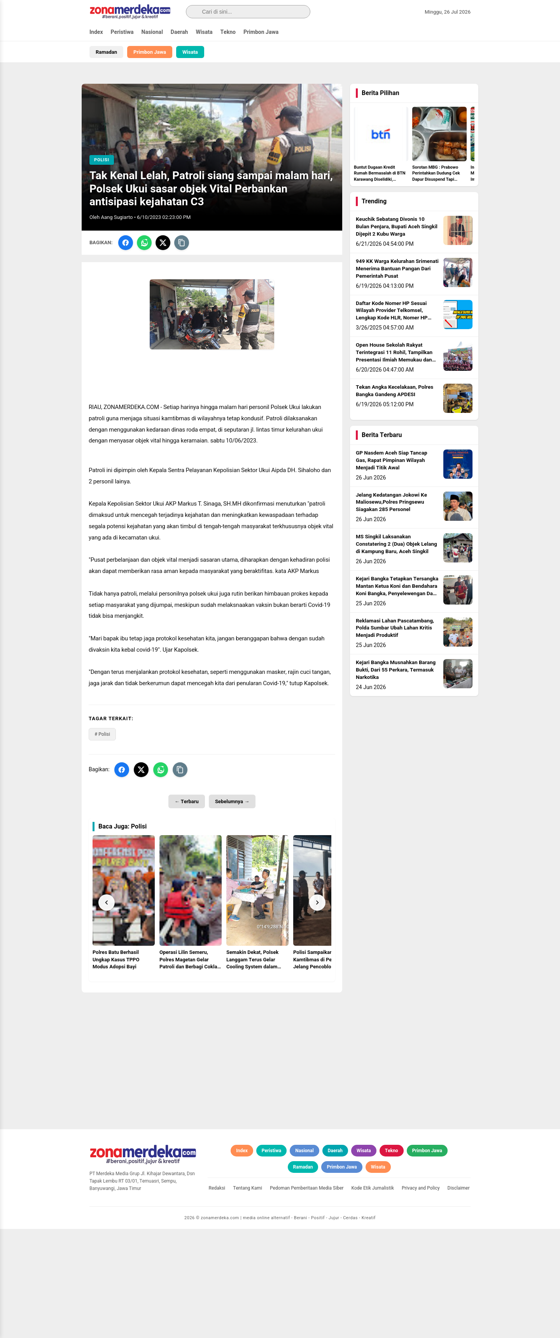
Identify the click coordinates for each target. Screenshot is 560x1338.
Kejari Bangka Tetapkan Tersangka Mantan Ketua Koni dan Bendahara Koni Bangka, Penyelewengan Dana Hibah (397, 590)
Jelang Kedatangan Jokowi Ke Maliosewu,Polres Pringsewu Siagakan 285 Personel (391, 502)
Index (96, 32)
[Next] (317, 902)
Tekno (228, 32)
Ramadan (106, 52)
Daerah (179, 32)
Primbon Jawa (260, 32)
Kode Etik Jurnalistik (373, 1297)
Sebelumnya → (232, 801)
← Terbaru (187, 801)
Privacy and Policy (421, 1297)
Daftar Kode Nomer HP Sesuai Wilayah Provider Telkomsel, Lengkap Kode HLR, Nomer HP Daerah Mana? (391, 315)
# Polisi (102, 734)
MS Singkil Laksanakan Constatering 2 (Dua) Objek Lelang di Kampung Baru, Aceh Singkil (396, 544)
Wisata (204, 32)
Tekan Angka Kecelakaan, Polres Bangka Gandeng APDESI (394, 390)
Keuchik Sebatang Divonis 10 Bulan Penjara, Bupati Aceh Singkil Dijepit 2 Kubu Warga (397, 226)
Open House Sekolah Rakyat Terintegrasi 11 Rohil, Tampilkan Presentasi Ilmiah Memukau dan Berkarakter (394, 356)
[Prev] (106, 902)
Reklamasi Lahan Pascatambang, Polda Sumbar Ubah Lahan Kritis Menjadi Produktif (395, 628)
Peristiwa (122, 32)
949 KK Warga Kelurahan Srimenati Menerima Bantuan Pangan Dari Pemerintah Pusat (397, 268)
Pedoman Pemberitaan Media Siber (307, 1297)
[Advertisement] (212, 1047)
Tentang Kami (247, 1297)
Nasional (152, 32)
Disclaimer (459, 1297)
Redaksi (217, 1297)
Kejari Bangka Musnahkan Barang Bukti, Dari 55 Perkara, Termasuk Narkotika (396, 670)
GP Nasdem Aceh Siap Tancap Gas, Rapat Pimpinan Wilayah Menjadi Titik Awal (391, 460)
